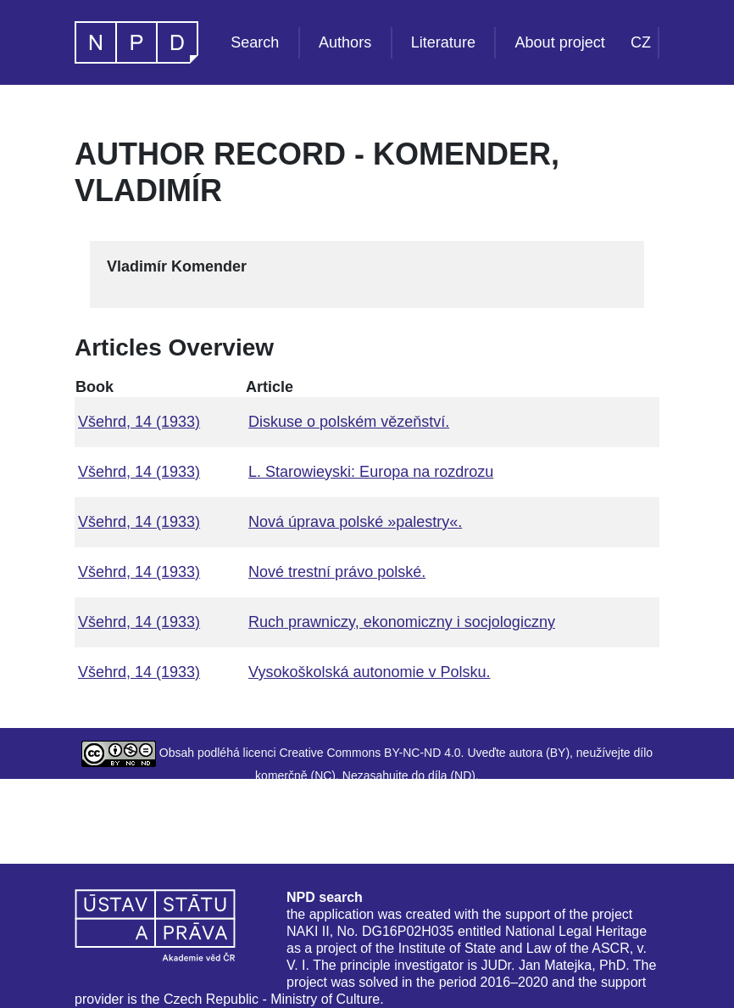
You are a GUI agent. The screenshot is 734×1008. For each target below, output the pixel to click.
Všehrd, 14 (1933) (139, 421)
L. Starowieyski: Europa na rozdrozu (370, 471)
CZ (641, 42)
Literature (443, 42)
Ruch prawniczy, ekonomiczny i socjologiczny (401, 621)
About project (560, 42)
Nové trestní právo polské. (336, 571)
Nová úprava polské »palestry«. (355, 521)
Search (255, 42)
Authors (345, 42)
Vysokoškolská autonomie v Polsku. (369, 672)
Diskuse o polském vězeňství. (348, 421)
